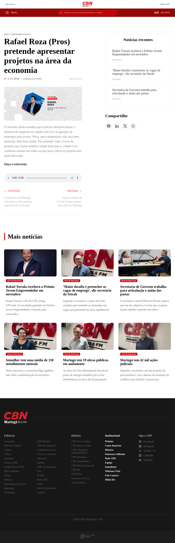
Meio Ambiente (11, 471)
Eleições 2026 (165, 4)
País (39, 471)
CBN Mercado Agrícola (82, 465)
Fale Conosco (10, 4)
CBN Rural (76, 474)
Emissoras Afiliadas (115, 454)
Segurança (9, 488)
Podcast (41, 475)
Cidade (7, 450)
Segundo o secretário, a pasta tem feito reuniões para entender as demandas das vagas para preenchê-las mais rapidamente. (86, 305)
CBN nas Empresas (46, 445)
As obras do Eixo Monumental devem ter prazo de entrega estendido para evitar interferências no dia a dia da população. (85, 375)
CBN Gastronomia (80, 461)
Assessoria (9, 441)
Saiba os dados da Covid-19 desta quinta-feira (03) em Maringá (69, 201)
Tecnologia (9, 492)
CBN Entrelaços (79, 457)
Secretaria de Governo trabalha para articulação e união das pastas (134, 91)
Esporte (40, 462)
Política (7, 479)
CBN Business (44, 441)
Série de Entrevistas (14, 281)
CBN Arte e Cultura (81, 441)
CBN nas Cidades (12, 445)
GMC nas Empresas (46, 467)
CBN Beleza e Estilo (81, 445)
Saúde (40, 484)
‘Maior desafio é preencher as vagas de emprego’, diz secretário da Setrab (136, 72)
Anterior (12, 191)
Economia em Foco (80, 478)
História (109, 450)
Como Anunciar (113, 445)
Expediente (110, 467)
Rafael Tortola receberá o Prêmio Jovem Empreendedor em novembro (137, 52)
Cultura (7, 454)
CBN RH (75, 470)
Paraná (7, 475)
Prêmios (109, 441)
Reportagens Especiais (15, 484)
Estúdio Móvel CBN (14, 467)
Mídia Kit (110, 479)
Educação (41, 458)
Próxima (74, 191)
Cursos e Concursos (46, 454)
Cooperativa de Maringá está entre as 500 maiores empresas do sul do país (18, 201)
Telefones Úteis (112, 471)
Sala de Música (78, 482)
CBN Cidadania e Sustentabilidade (79, 451)
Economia (9, 458)
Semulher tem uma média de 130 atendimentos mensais (29, 362)
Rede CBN (42, 479)
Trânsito (41, 492)
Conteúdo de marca (46, 450)
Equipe (108, 462)
